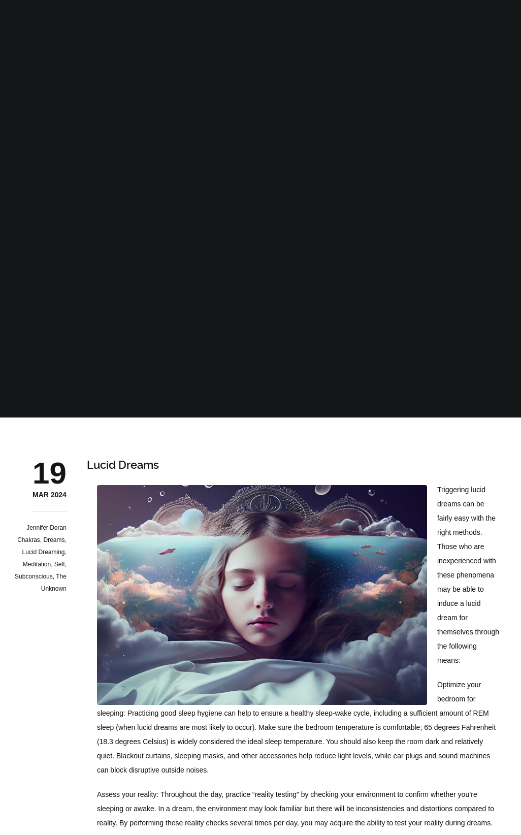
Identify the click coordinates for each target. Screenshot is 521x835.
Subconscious (34, 576)
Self (59, 564)
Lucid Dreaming (43, 552)
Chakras (28, 539)
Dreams (54, 539)
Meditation (37, 564)
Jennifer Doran (46, 527)
